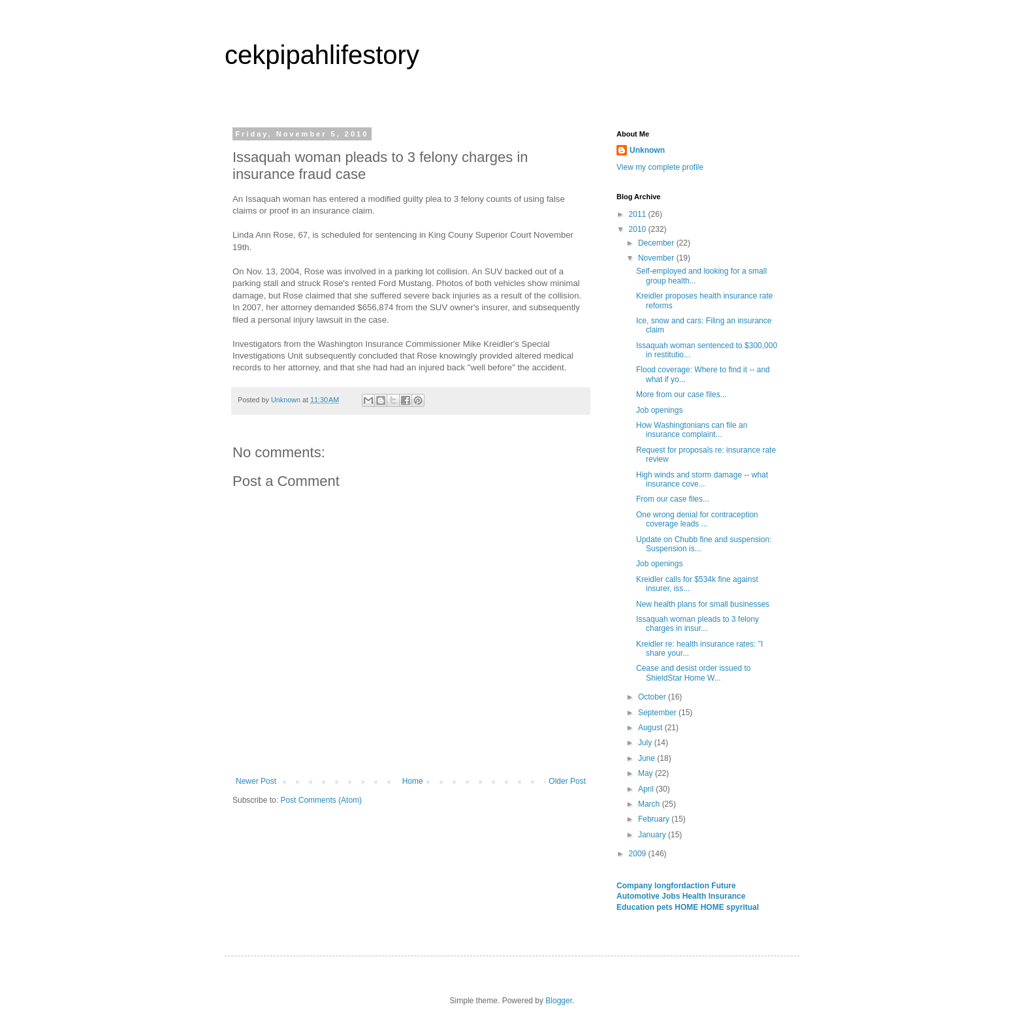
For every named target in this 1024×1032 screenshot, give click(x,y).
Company (635, 885)
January (653, 834)
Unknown (647, 150)
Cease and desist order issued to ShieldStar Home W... (693, 673)
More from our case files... (681, 394)
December (657, 243)
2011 (638, 214)
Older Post (567, 781)
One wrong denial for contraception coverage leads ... (697, 519)
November (657, 258)
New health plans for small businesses (702, 604)
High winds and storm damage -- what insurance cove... (702, 479)
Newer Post (256, 781)
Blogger (558, 1000)
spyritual (742, 907)
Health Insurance (714, 896)
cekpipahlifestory (322, 54)
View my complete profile (659, 167)
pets (665, 907)
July (646, 742)
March (650, 804)
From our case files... (672, 499)
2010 (638, 229)
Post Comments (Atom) (321, 800)
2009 (638, 853)
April (647, 789)
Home (412, 781)
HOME (687, 907)
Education (636, 907)
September (658, 712)
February (654, 819)
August (651, 727)
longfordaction (682, 885)
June (647, 758)
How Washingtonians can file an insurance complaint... (691, 430)
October (653, 696)
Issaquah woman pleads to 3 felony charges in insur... (697, 624)
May (646, 773)
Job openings (659, 410)
